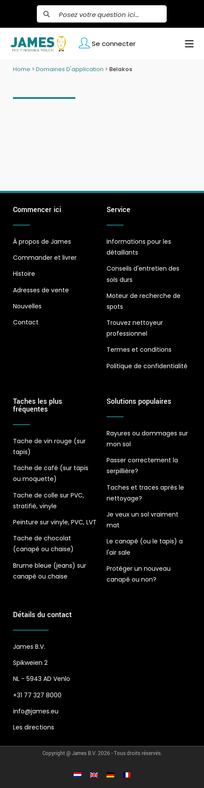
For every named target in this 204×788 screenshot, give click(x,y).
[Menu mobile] (186, 43)
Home (21, 69)
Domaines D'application (70, 69)
